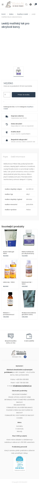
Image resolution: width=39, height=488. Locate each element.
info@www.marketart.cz (22, 386)
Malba (11, 14)
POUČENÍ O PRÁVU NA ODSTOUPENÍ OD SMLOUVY (19, 411)
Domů (3, 14)
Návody (19, 431)
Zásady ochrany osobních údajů (19, 397)
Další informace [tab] (18, 156)
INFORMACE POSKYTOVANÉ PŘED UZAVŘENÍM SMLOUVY (20, 401)
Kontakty (19, 426)
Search (26, 5)
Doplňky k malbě (22, 14)
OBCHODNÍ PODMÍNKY (19, 394)
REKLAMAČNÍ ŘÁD (19, 405)
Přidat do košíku (24, 95)
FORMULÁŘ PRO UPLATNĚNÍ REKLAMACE (19, 407)
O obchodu (19, 429)
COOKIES (19, 418)
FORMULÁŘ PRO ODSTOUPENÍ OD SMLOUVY (19, 415)
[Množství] (7, 94)
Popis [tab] (5, 156)
